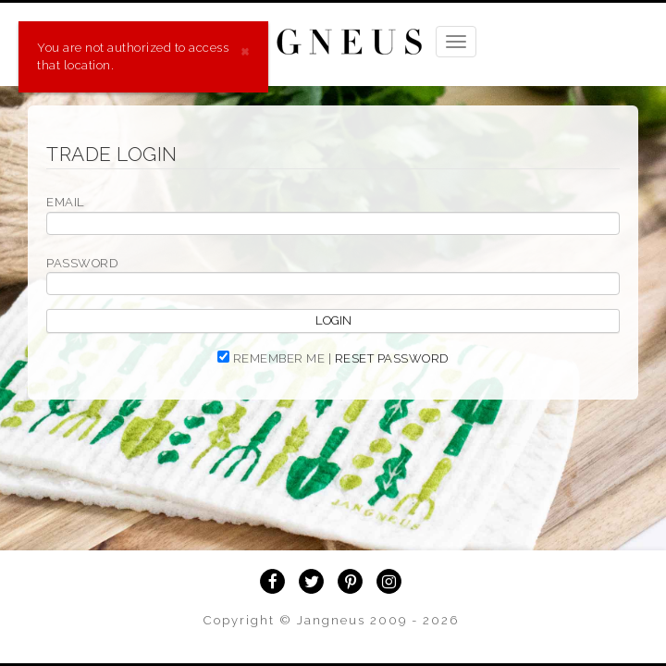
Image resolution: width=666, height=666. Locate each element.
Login (333, 320)
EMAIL (65, 202)
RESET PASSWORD (392, 358)
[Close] (245, 49)
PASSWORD (81, 263)
